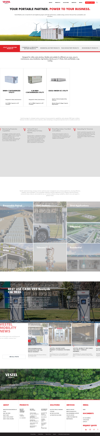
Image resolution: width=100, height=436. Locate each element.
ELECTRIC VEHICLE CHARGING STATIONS (22, 411)
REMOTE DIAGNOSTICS (71, 411)
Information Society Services (64, 434)
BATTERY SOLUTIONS (32, 410)
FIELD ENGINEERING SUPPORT (72, 413)
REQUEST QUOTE (90, 2)
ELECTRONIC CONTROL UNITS (44, 424)
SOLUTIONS (66, 2)
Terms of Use (48, 434)
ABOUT (50, 2)
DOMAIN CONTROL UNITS (43, 420)
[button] (83, 317)
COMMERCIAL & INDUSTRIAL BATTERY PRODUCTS (34, 417)
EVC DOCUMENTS (87, 418)
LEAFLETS (85, 421)
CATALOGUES (86, 419)
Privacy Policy (33, 434)
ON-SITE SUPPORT (70, 415)
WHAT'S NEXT (6, 415)
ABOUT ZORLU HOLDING (8, 418)
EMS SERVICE (44, 417)
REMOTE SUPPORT (70, 409)
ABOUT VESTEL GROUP (8, 417)
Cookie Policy (40, 434)
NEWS (84, 409)
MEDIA (80, 2)
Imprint (54, 434)
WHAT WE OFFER (6, 413)
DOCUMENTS (88, 413)
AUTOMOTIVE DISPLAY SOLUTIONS (44, 414)
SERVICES (74, 2)
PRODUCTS (57, 2)
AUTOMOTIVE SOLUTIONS (44, 410)
